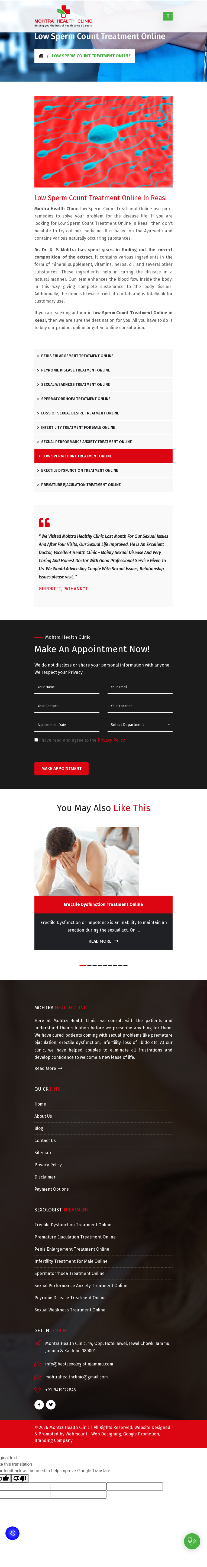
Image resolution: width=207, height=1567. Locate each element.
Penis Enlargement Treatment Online (75, 356)
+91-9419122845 (60, 1389)
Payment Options (51, 1189)
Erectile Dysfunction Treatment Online (77, 470)
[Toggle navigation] (168, 16)
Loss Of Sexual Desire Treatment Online (78, 413)
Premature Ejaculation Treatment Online (79, 485)
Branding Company (53, 1440)
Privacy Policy (48, 1164)
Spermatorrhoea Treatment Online (74, 399)
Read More (103, 941)
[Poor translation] (19, 1478)
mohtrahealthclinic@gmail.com (76, 1377)
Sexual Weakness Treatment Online (73, 384)
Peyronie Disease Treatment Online (73, 370)
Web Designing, (106, 1434)
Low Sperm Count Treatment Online (75, 456)
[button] (83, 965)
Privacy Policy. (112, 740)
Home (40, 1104)
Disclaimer (45, 1177)
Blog (38, 1128)
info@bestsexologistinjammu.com (79, 1364)
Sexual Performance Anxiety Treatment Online (84, 442)
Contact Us (45, 1140)
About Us (43, 1116)
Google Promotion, (141, 1434)
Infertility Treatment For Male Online (76, 427)
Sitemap (42, 1152)
